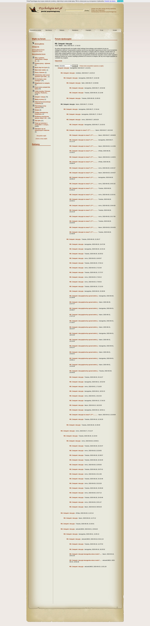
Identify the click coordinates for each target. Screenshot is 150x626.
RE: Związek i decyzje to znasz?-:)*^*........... (80, 130)
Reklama (62, 30)
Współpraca (75, 30)
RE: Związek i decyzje (68, 73)
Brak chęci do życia (41, 67)
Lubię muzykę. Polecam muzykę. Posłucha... (42, 92)
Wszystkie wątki (41, 135)
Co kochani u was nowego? (40, 79)
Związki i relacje (40, 97)
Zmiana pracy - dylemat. (42, 63)
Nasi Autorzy (49, 30)
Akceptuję (120, 1)
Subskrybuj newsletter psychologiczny (103, 12)
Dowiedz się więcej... (110, 1)
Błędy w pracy (39, 99)
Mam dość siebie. (40, 70)
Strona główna (39, 44)
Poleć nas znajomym (98, 10)
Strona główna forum (38, 49)
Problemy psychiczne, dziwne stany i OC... (42, 117)
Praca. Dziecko (40, 72)
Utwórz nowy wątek (41, 138)
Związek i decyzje (63, 68)
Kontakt (115, 30)
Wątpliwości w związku (42, 83)
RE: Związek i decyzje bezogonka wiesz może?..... (85, 554)
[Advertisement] (8, 33)
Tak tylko (38, 120)
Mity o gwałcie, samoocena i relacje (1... (41, 59)
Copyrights (88, 30)
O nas (101, 30)
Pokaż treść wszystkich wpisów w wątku (92, 66)
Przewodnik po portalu (35, 30)
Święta (37, 110)
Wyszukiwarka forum (38, 54)
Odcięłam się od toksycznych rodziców (42, 129)
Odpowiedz (58, 61)
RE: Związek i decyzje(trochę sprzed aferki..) (83, 296)
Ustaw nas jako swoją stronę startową (103, 8)
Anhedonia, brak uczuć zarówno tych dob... (42, 75)
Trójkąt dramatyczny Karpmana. (41, 113)
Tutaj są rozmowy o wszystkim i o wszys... (42, 123)
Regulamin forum (37, 51)
